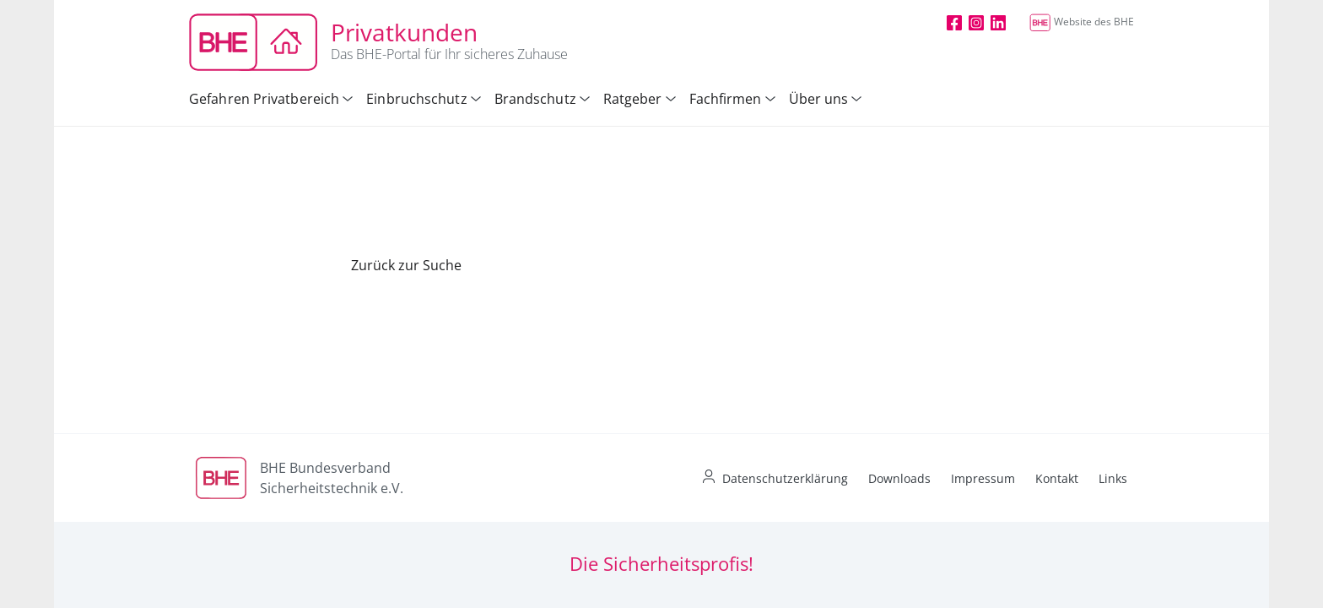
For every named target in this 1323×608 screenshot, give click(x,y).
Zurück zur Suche (406, 265)
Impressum (983, 478)
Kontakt (1056, 478)
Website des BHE (1081, 21)
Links (1113, 478)
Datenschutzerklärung (785, 478)
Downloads (899, 478)
